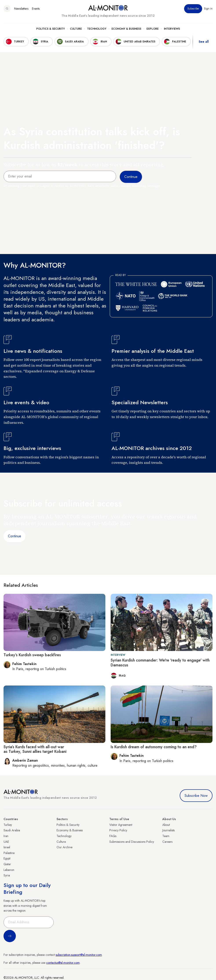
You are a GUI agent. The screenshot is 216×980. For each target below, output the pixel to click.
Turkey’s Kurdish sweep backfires (32, 655)
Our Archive (64, 847)
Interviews (172, 28)
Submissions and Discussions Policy (131, 841)
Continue (14, 536)
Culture (76, 28)
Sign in (208, 9)
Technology (96, 28)
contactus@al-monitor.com (63, 962)
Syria (7, 875)
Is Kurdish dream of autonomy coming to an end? (154, 747)
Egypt (7, 858)
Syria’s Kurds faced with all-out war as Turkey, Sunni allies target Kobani (36, 749)
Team (165, 836)
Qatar (7, 864)
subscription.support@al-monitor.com (79, 955)
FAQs (112, 836)
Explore (152, 28)
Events (36, 8)
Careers (167, 841)
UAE (6, 841)
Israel (7, 847)
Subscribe (193, 9)
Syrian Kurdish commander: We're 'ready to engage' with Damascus (160, 662)
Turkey (8, 825)
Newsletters (21, 8)
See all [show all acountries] (204, 41)
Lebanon (9, 870)
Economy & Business (126, 28)
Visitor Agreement (120, 825)
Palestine (9, 853)
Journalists (168, 830)
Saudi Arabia (12, 830)
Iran (6, 836)
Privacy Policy (118, 830)
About (166, 825)
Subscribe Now (196, 795)
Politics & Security (50, 28)
